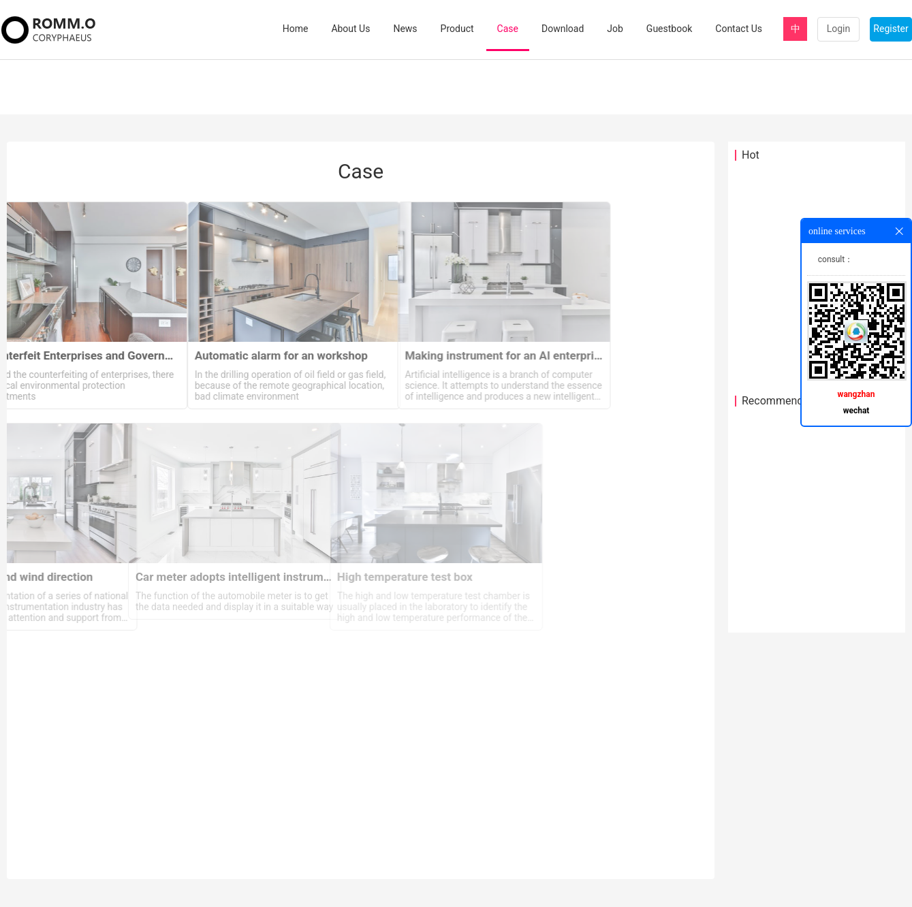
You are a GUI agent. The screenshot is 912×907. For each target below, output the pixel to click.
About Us (350, 28)
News (405, 28)
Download (562, 28)
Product (457, 28)
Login (839, 28)
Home (296, 28)
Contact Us (738, 28)
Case (507, 28)
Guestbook (669, 28)
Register (890, 28)
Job (615, 28)
